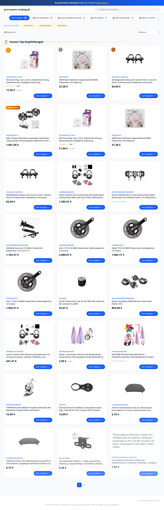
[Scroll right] (158, 18)
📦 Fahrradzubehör (43, 18)
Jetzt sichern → (102, 3)
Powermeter (27, 26)
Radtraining (61, 26)
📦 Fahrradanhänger (123, 18)
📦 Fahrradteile (99, 18)
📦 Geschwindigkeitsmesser (71, 18)
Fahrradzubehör (44, 26)
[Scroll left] (6, 18)
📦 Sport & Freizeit (148, 18)
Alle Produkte (19, 18)
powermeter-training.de (17, 9)
